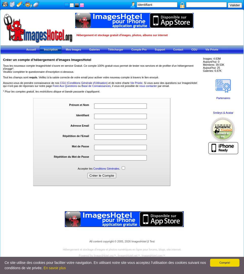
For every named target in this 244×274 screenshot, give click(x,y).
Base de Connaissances (96, 85)
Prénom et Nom (79, 104)
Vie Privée (136, 82)
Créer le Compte (101, 175)
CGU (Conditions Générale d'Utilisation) (84, 82)
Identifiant (82, 115)
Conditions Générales (106, 168)
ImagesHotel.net (127, 255)
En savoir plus (55, 268)
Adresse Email (80, 125)
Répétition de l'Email (76, 136)
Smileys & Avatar (223, 112)
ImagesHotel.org (103, 255)
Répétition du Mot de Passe (71, 156)
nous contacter (148, 85)
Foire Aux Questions (65, 85)
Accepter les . (101, 168)
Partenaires (223, 98)
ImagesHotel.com (151, 255)
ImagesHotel (139, 241)
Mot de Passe (80, 146)
